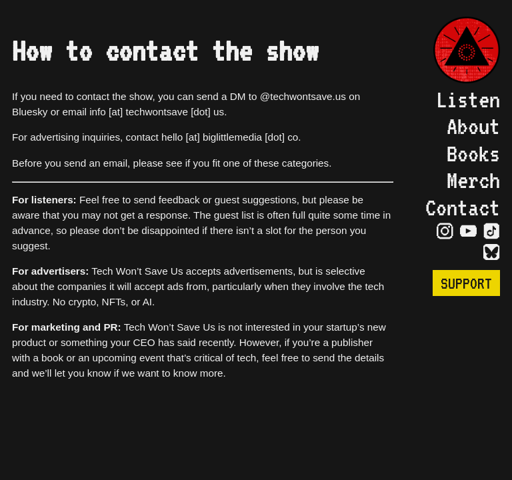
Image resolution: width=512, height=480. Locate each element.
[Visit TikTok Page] (491, 231)
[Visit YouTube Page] (468, 231)
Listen (468, 99)
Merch (473, 180)
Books (473, 153)
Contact (462, 207)
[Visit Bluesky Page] (491, 252)
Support (466, 283)
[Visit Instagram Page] (445, 231)
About (473, 126)
